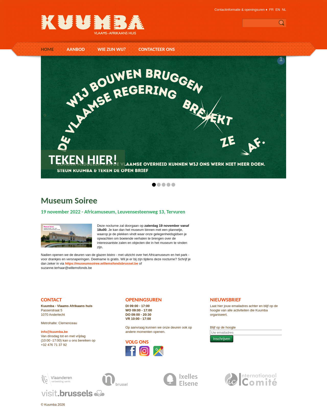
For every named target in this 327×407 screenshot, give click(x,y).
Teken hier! (83, 159)
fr (271, 10)
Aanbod (76, 49)
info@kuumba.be (54, 332)
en (277, 10)
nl (284, 10)
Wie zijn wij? (112, 49)
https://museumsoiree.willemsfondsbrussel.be (101, 263)
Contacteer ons (156, 49)
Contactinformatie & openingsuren (239, 10)
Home (47, 49)
